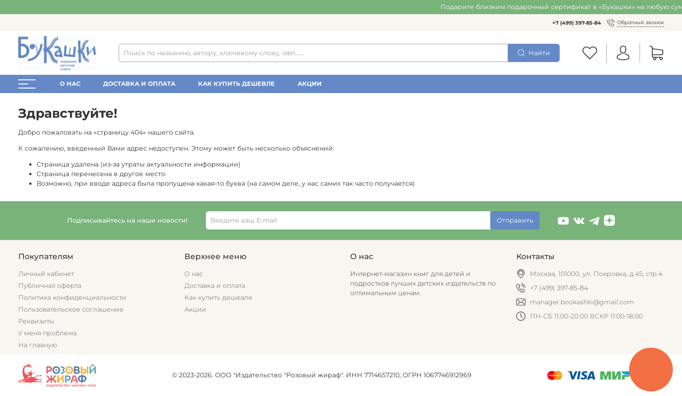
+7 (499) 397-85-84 (576, 23)
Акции (310, 83)
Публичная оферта (49, 285)
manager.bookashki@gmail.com (582, 302)
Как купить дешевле (236, 83)
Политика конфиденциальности (72, 297)
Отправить (515, 220)
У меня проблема (47, 333)
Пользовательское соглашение (71, 309)
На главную (37, 345)
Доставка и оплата (139, 83)
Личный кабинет (46, 274)
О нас (70, 83)
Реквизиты (36, 321)
